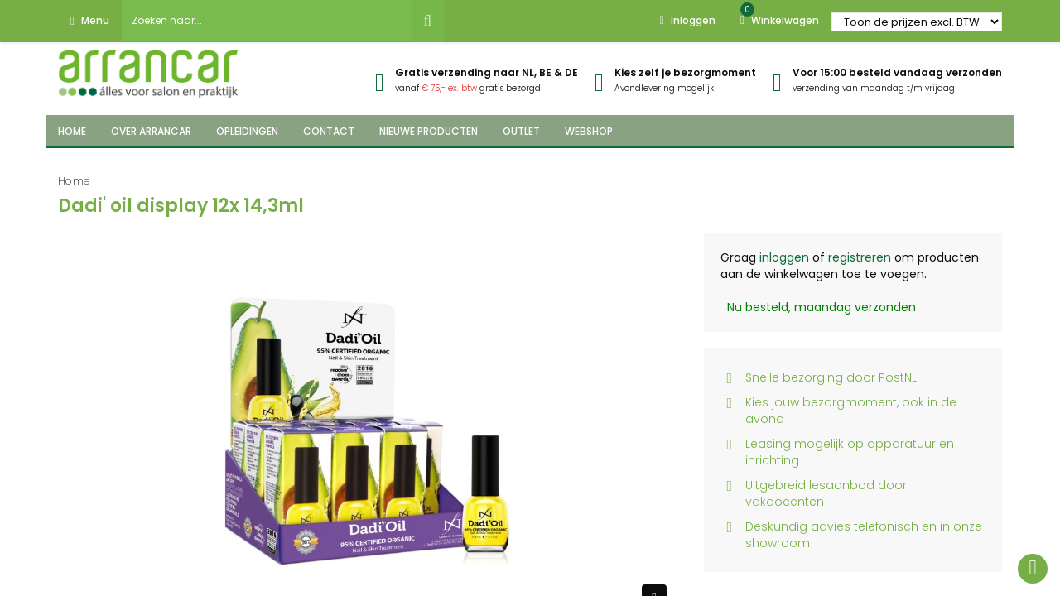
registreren (859, 257)
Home (74, 181)
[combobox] (267, 20)
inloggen (784, 257)
